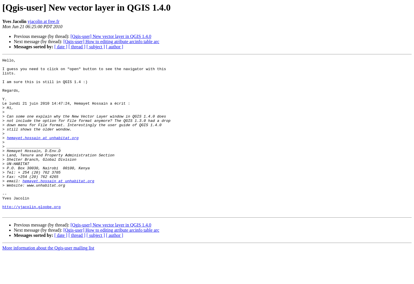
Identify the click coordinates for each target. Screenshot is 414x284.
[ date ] (60, 46)
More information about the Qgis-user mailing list (48, 279)
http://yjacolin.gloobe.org (31, 236)
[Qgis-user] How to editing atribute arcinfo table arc (111, 41)
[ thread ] (76, 46)
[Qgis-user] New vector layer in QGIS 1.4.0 (110, 36)
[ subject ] (96, 46)
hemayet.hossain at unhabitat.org (43, 154)
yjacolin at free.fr (44, 21)
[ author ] (114, 46)
